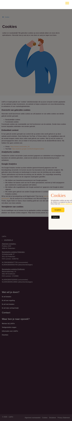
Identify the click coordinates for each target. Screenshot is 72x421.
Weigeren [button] (55, 217)
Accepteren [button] (58, 210)
